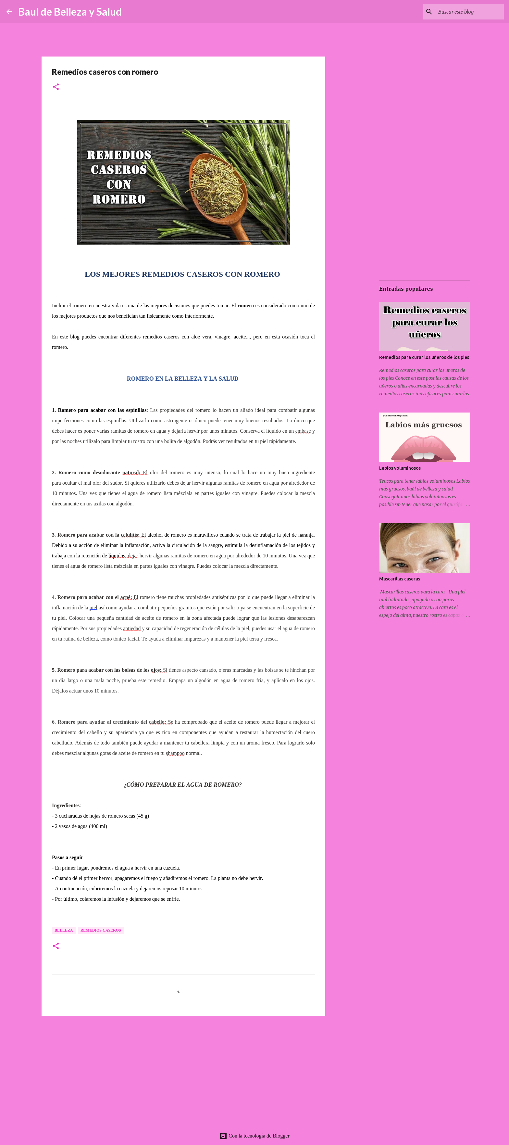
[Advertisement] (183, 1070)
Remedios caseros (101, 930)
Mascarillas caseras (399, 578)
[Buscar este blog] (470, 11)
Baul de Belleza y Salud (70, 11)
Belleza (64, 930)
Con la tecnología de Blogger (254, 1136)
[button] (56, 87)
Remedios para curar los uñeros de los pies (424, 357)
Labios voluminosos (400, 468)
